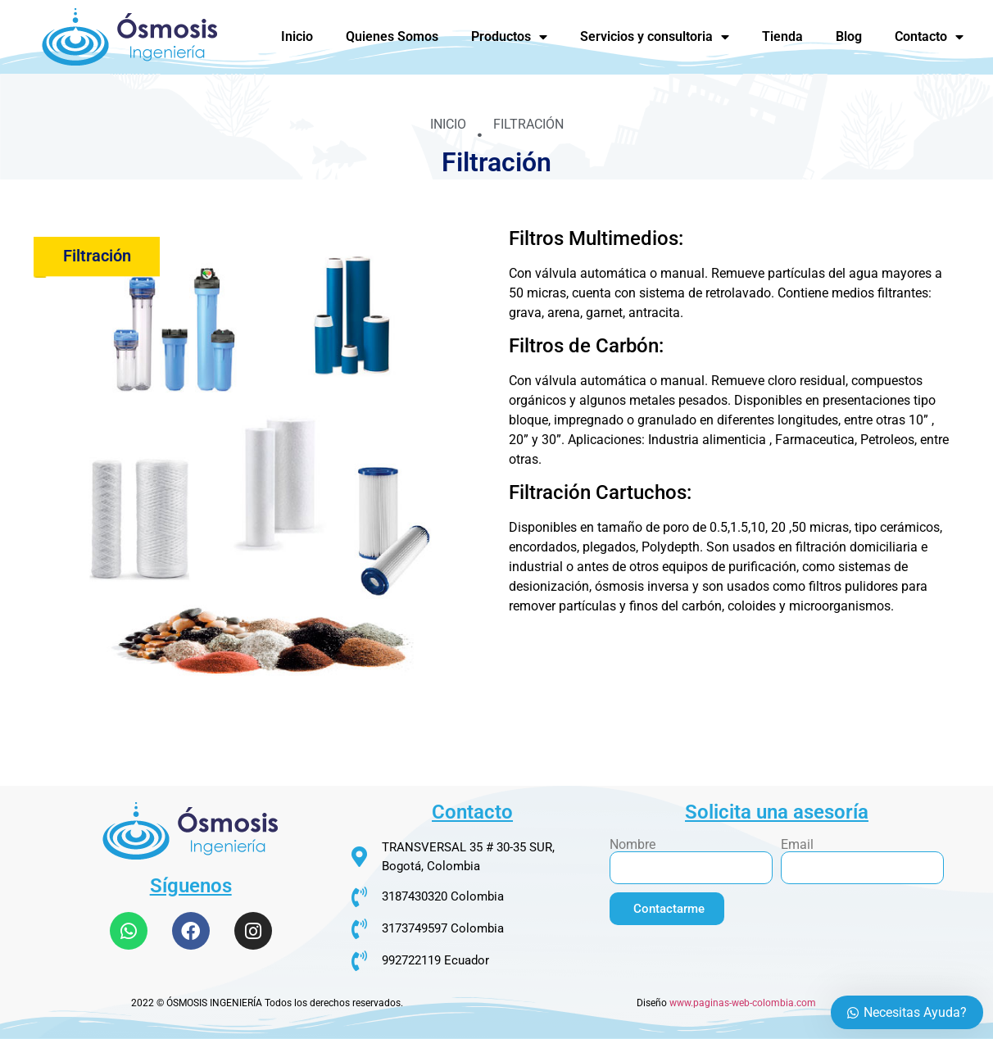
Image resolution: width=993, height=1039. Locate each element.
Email (797, 844)
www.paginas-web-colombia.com (742, 1003)
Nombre (632, 844)
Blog (849, 36)
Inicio (297, 36)
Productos (509, 37)
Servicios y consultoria (654, 37)
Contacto (929, 37)
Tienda (782, 36)
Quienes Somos (392, 36)
